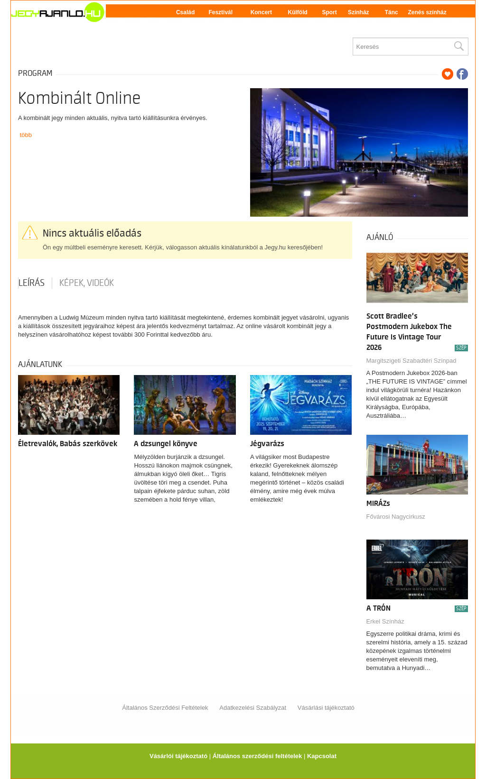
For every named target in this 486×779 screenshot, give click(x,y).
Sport (329, 12)
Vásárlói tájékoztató (178, 756)
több (26, 134)
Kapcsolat (321, 756)
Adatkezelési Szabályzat (252, 707)
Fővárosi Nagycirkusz (395, 516)
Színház (358, 12)
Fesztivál (220, 12)
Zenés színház (427, 12)
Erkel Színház (385, 621)
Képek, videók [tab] (86, 283)
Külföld (298, 12)
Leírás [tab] (32, 283)
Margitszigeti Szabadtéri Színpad (411, 360)
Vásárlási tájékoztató (326, 707)
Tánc (391, 12)
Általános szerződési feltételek (257, 756)
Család (185, 12)
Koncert (261, 12)
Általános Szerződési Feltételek (165, 707)
